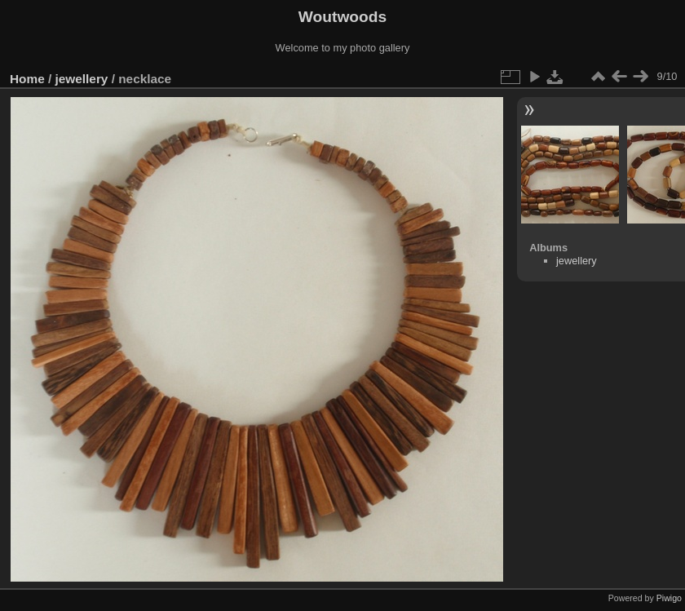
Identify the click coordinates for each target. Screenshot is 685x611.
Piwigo (669, 598)
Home (27, 79)
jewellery (81, 79)
